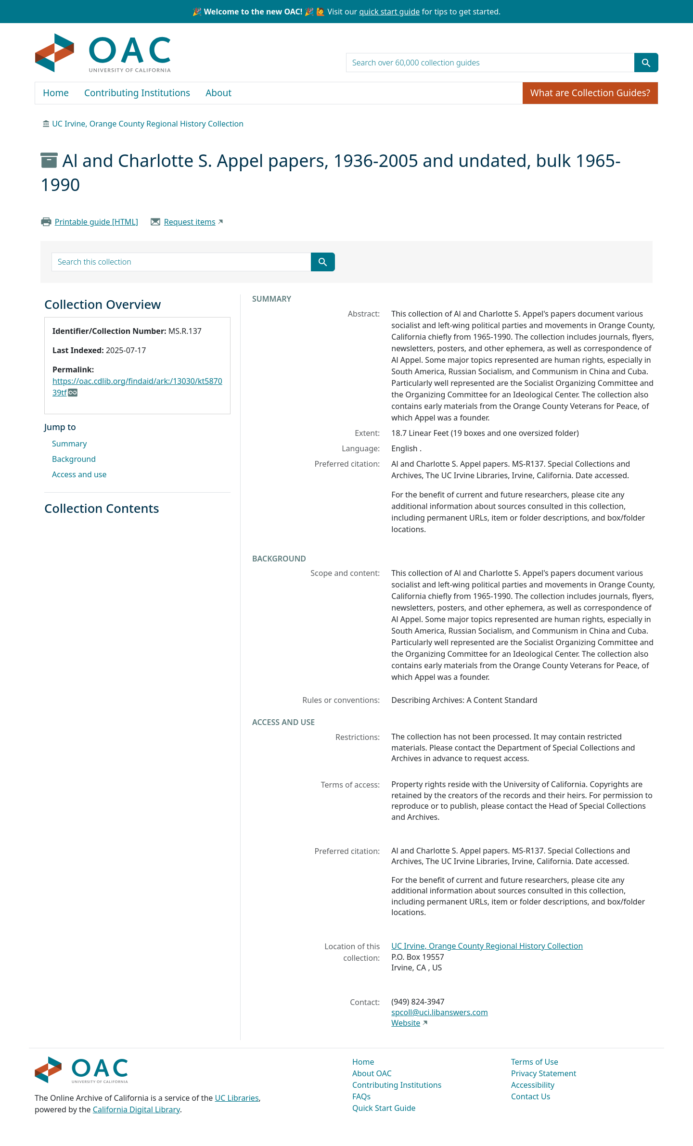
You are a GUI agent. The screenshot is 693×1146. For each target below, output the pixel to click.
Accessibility (532, 1085)
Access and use (79, 474)
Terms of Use (534, 1062)
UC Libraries (237, 1098)
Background (74, 459)
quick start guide (389, 11)
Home (56, 93)
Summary (69, 443)
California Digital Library (136, 1109)
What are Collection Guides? (590, 93)
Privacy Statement (544, 1073)
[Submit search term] (646, 62)
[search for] (490, 62)
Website (405, 1023)
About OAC (372, 1073)
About (218, 93)
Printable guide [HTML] (96, 221)
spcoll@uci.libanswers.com (439, 1012)
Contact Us (530, 1096)
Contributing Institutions (137, 93)
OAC (103, 53)
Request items (190, 221)
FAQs (361, 1096)
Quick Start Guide (384, 1108)
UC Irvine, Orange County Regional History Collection (148, 123)
